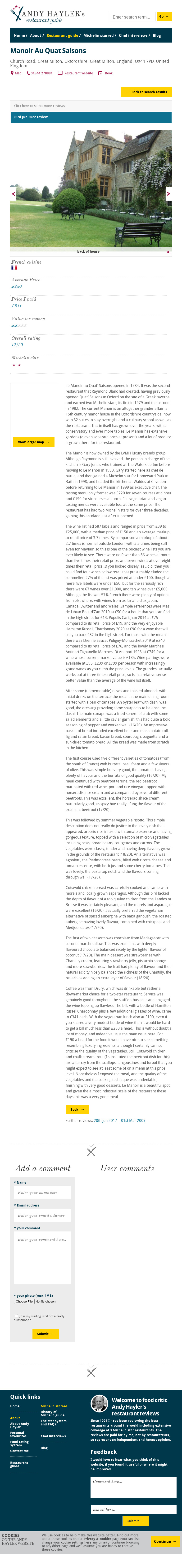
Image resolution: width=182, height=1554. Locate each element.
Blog (44, 1448)
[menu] (91, 31)
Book (109, 73)
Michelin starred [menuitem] (98, 36)
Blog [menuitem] (157, 36)
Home (14, 1406)
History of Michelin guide (52, 1414)
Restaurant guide (19, 1465)
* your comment (27, 1228)
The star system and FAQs (54, 1423)
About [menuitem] (35, 36)
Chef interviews (53, 1436)
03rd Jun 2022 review (31, 117)
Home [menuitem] (19, 36)
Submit (43, 1334)
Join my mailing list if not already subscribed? (39, 1318)
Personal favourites (18, 1435)
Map (18, 73)
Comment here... (107, 1481)
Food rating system (19, 1444)
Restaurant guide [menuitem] (62, 36)
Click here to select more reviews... (41, 106)
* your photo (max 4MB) (33, 1296)
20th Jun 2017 (105, 1121)
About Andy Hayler (19, 1426)
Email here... (105, 1509)
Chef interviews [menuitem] (133, 36)
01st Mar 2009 (133, 1121)
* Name (20, 1183)
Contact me (19, 1451)
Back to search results (149, 92)
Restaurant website (78, 73)
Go (161, 17)
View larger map (31, 442)
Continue (162, 1542)
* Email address (26, 1205)
